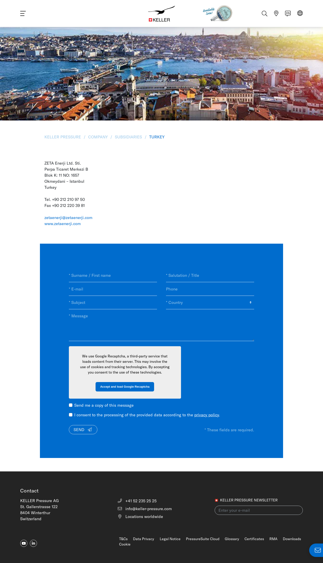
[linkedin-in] (33, 543)
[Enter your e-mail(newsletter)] (259, 510)
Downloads (292, 539)
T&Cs (123, 539)
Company (98, 137)
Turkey (156, 137)
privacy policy (206, 414)
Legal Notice (170, 539)
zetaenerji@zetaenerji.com (68, 217)
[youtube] (23, 543)
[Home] (161, 13)
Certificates (254, 539)
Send (83, 429)
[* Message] (161, 325)
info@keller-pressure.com (144, 508)
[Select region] (300, 14)
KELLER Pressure (63, 137)
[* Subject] (113, 302)
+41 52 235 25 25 (137, 500)
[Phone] (210, 289)
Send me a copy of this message (104, 405)
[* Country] (210, 302)
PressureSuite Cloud (202, 539)
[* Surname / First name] (113, 275)
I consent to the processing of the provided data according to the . (147, 414)
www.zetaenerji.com (62, 223)
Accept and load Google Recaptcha (125, 386)
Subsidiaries (128, 137)
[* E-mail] (113, 289)
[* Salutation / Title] (210, 275)
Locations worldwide (140, 516)
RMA (273, 539)
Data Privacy (143, 539)
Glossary (232, 539)
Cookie (125, 544)
